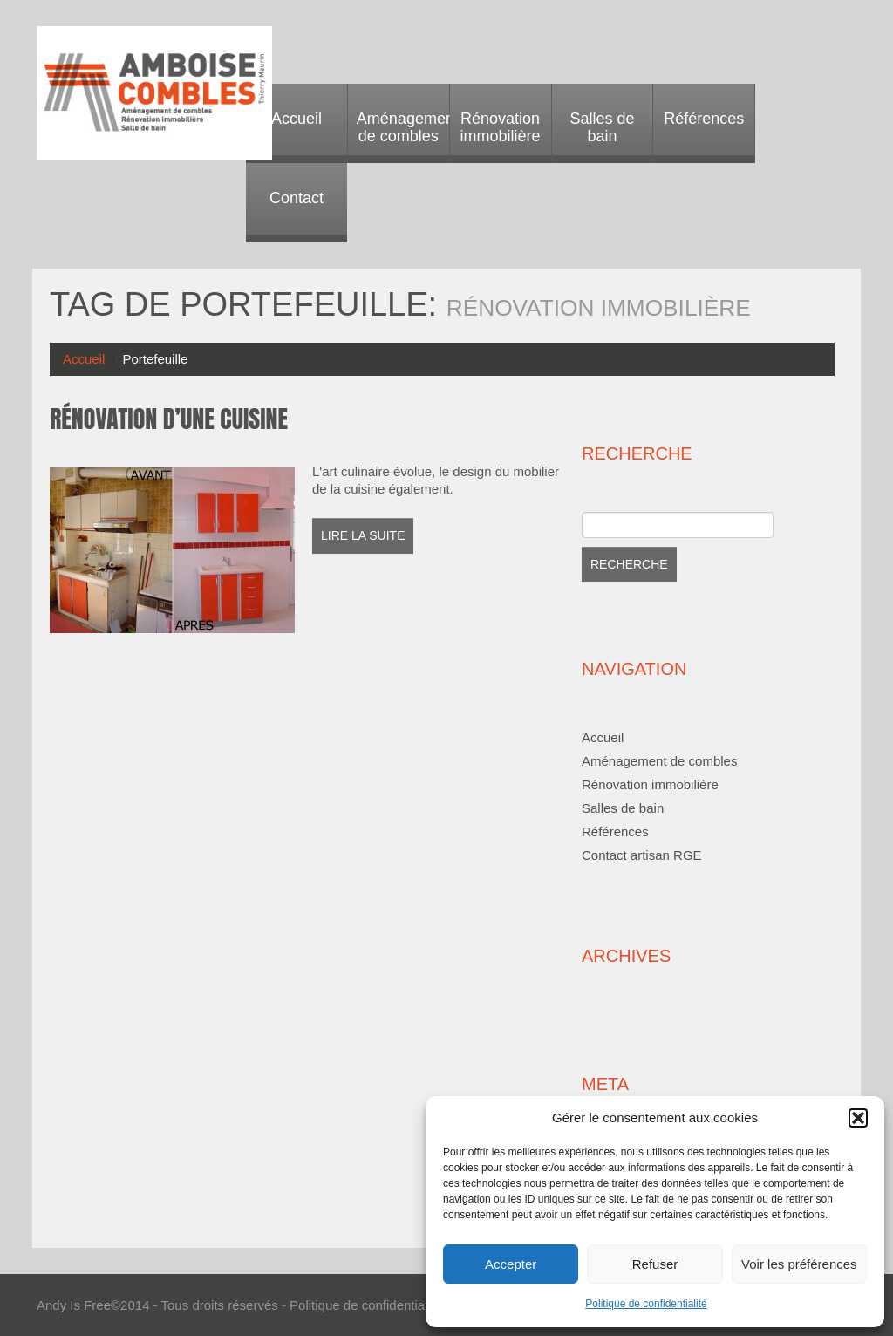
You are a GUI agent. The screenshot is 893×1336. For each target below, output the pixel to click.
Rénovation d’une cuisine (169, 418)
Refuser (655, 1264)
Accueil (296, 118)
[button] (858, 1118)
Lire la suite (363, 535)
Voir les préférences (799, 1264)
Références (704, 118)
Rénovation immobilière (500, 127)
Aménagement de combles (403, 127)
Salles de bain (601, 127)
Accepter (510, 1264)
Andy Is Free (74, 1305)
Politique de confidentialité (645, 1304)
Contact (296, 198)
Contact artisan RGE (642, 855)
